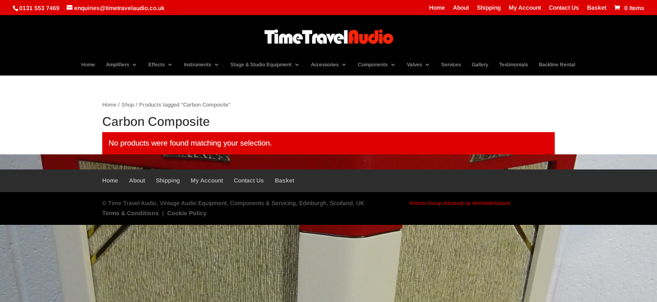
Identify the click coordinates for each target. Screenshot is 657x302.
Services (451, 65)
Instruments (197, 65)
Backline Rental (557, 65)
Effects (156, 65)
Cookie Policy (187, 213)
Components (373, 65)
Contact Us (564, 8)
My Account (525, 8)
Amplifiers (117, 65)
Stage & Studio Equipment (261, 65)
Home (437, 8)
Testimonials (513, 65)
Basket (596, 8)
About (461, 8)
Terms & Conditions (130, 213)
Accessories (325, 65)
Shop (128, 105)
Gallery (480, 65)
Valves (414, 65)
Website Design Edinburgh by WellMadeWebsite (459, 203)
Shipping (489, 8)
